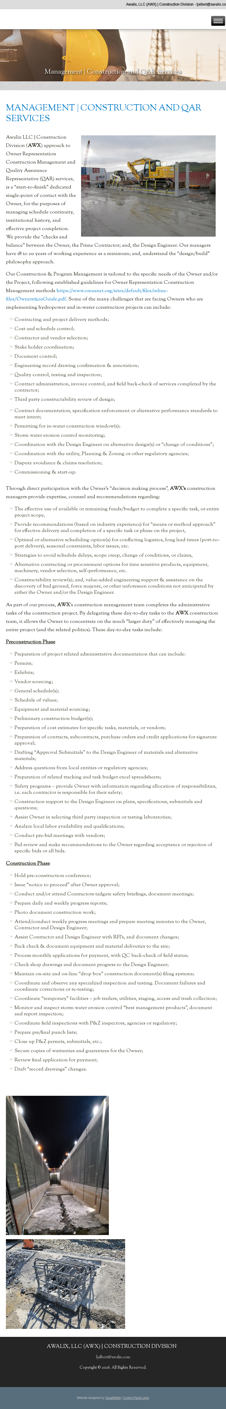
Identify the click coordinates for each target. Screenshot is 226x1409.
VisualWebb (113, 1397)
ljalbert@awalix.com (113, 1357)
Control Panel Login (136, 1397)
